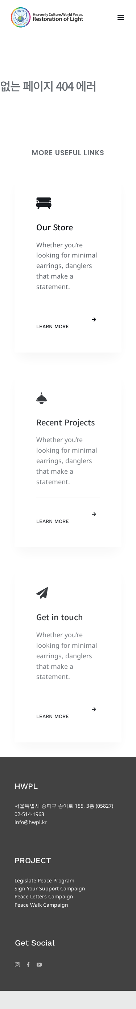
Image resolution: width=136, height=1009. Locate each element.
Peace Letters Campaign (44, 896)
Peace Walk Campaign (41, 904)
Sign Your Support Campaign (50, 888)
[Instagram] (17, 964)
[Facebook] (28, 964)
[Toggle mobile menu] (121, 17)
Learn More (52, 326)
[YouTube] (39, 964)
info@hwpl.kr (31, 822)
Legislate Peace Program (44, 880)
